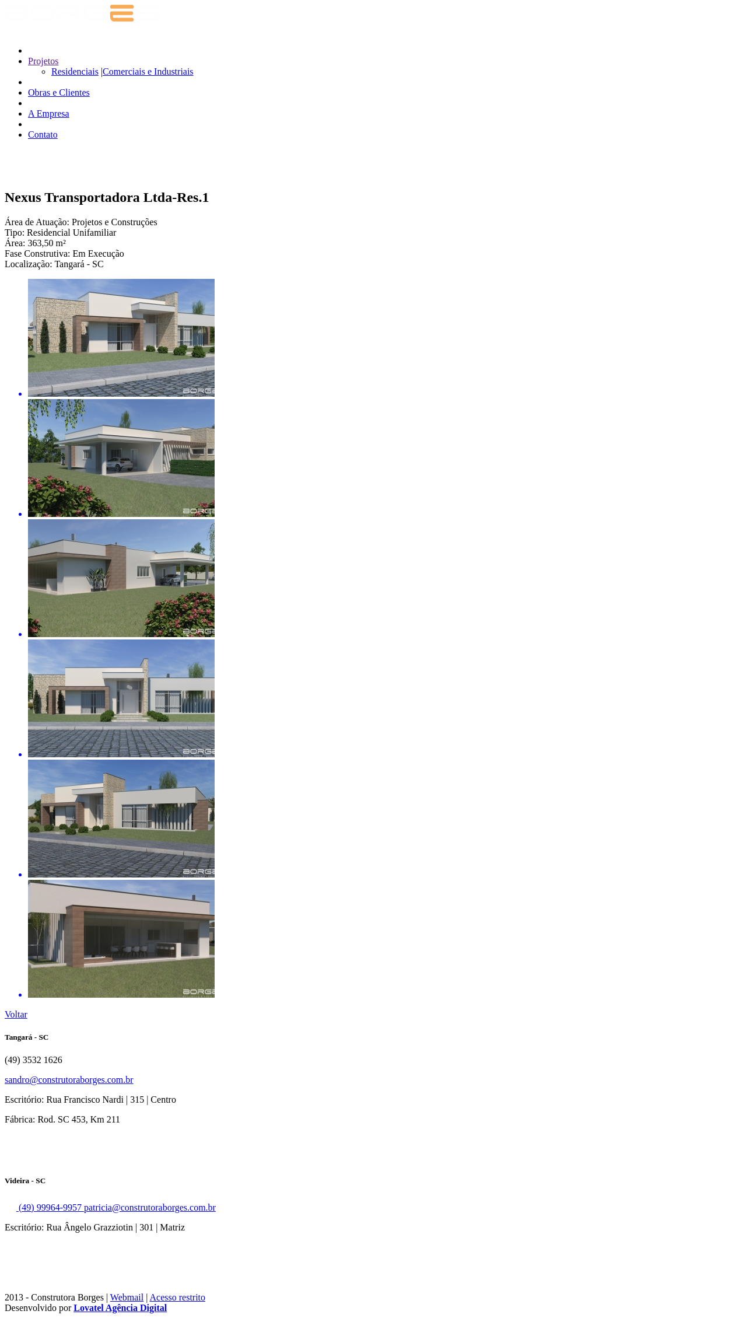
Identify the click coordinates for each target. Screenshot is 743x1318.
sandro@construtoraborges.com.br (69, 1080)
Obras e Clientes (59, 92)
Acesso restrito (178, 1297)
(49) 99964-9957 (44, 1207)
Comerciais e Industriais (148, 71)
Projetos (43, 61)
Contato (43, 134)
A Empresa (48, 113)
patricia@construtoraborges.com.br (150, 1207)
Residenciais (75, 71)
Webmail (126, 1297)
